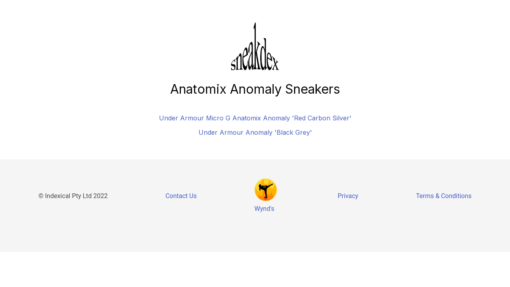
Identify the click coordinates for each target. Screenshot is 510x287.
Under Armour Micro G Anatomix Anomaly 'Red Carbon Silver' (255, 118)
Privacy (347, 196)
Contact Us (181, 196)
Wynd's (265, 208)
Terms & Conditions (444, 196)
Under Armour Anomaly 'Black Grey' (255, 132)
